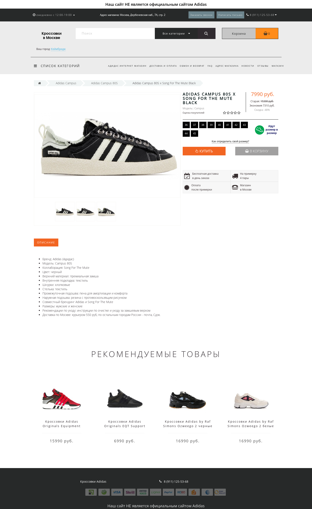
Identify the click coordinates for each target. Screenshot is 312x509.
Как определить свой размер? (230, 141)
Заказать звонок (201, 15)
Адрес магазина (225, 65)
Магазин (278, 65)
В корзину (256, 151)
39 (211, 125)
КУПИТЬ (206, 151)
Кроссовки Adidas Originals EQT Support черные (124, 425)
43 (244, 125)
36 (186, 125)
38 (202, 125)
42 (236, 125)
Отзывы (262, 65)
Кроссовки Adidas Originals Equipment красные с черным (62, 425)
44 (186, 133)
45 (194, 133)
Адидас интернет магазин (122, 65)
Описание (46, 242)
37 (194, 125)
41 (227, 125)
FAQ (207, 65)
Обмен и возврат (188, 65)
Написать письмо (230, 15)
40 (219, 125)
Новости (246, 65)
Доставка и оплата (159, 65)
